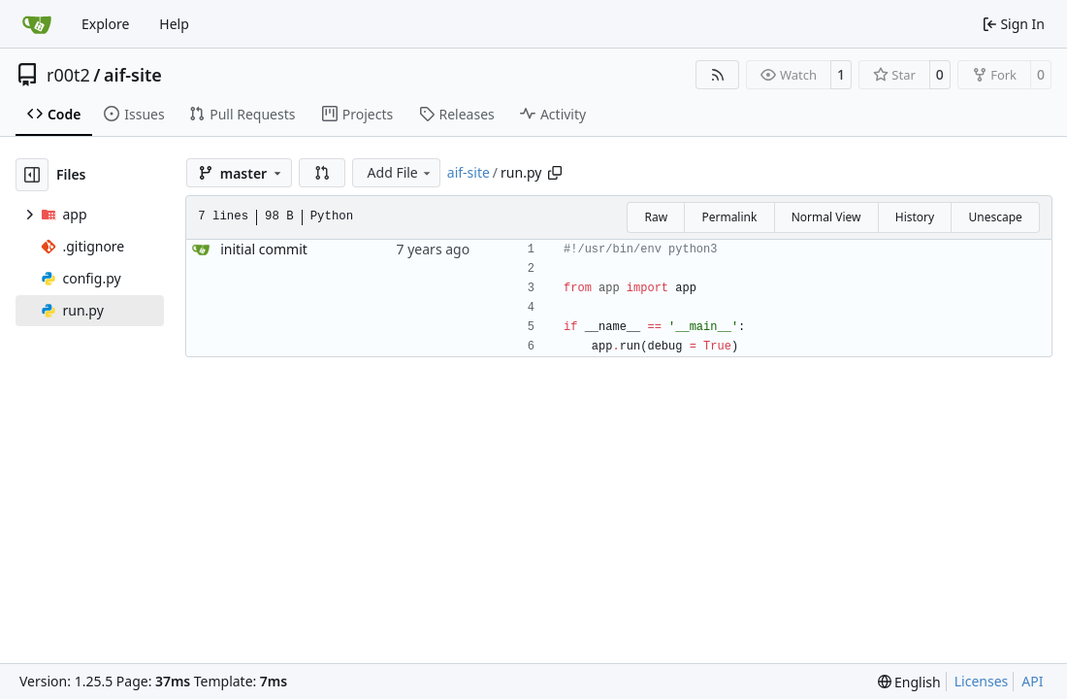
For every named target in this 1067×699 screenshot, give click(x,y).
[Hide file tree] (32, 174)
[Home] (37, 24)
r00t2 (68, 74)
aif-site (133, 74)
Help (174, 24)
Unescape (994, 217)
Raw (655, 217)
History (914, 217)
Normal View (826, 217)
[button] (322, 172)
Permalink (729, 217)
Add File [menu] (401, 172)
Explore (105, 24)
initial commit (263, 249)
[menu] (909, 682)
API (1032, 681)
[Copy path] (555, 173)
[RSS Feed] (717, 74)
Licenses (981, 681)
